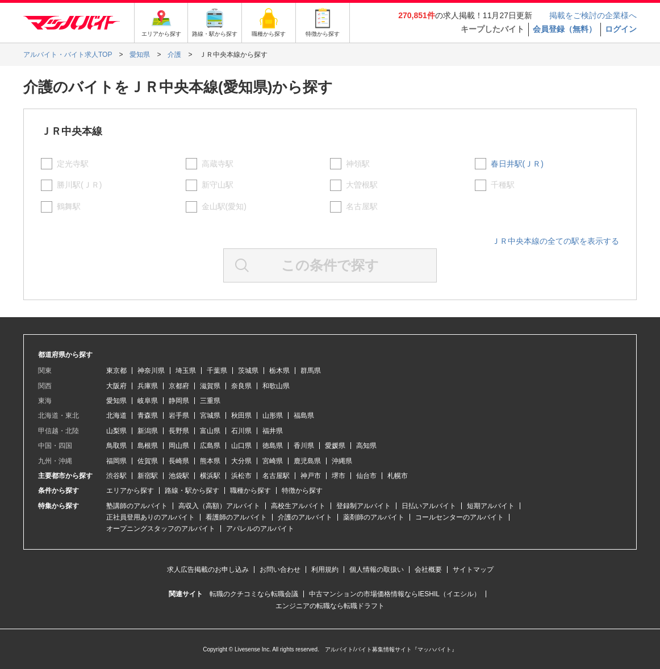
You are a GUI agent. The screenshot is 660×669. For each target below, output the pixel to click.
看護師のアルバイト (236, 517)
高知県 (366, 446)
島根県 (147, 446)
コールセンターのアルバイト (459, 517)
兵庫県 (147, 386)
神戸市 (310, 476)
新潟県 (147, 431)
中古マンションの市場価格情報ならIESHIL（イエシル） (395, 594)
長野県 (179, 431)
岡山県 (179, 446)
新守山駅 (217, 184)
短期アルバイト (491, 506)
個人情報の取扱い (376, 570)
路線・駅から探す (192, 491)
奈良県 (241, 386)
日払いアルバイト (429, 506)
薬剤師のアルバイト (373, 517)
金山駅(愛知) (224, 206)
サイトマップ (473, 570)
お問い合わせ (280, 570)
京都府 (179, 386)
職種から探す (250, 491)
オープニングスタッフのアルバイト (160, 529)
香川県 (304, 446)
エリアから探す (130, 491)
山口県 (241, 446)
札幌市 (397, 476)
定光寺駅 (73, 163)
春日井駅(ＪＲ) (517, 163)
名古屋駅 (362, 206)
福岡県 (116, 461)
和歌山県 (276, 386)
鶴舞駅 (69, 206)
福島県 (304, 415)
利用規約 (325, 570)
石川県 (241, 431)
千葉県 (217, 371)
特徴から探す (302, 491)
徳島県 (272, 446)
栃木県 (279, 371)
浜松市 (241, 476)
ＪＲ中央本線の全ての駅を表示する (555, 241)
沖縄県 (342, 461)
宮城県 (210, 415)
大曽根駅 (362, 184)
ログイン (621, 29)
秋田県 (241, 415)
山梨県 (116, 431)
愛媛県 (335, 446)
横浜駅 (210, 476)
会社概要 (428, 570)
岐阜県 (147, 401)
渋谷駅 (116, 476)
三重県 (210, 401)
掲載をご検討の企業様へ (593, 15)
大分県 (241, 461)
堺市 (338, 476)
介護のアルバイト (305, 517)
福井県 (272, 431)
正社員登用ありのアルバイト (150, 517)
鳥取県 (116, 446)
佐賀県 (147, 461)
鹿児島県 (307, 461)
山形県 (272, 415)
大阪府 (116, 386)
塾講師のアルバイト (137, 506)
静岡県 (179, 401)
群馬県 (310, 371)
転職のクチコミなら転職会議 (254, 594)
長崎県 (179, 461)
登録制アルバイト (363, 506)
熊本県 (210, 461)
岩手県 (179, 415)
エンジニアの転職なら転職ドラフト (330, 606)
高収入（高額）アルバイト (219, 506)
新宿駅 (147, 476)
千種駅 (503, 184)
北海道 (116, 415)
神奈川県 (151, 371)
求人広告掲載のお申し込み (208, 570)
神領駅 (358, 163)
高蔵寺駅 (217, 163)
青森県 (147, 415)
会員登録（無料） (564, 29)
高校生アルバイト (298, 506)
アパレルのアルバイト (260, 529)
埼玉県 (186, 371)
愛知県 (116, 401)
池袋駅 (179, 476)
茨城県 (248, 371)
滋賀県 (210, 386)
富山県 (210, 431)
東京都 (116, 371)
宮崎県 (272, 461)
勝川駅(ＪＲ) (79, 184)
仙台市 (366, 476)
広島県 (210, 446)
